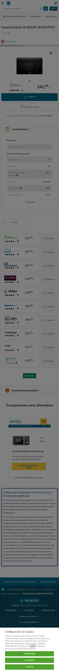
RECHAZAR (29, 660)
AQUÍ (32, 646)
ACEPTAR (29, 667)
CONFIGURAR (29, 654)
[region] (29, 649)
